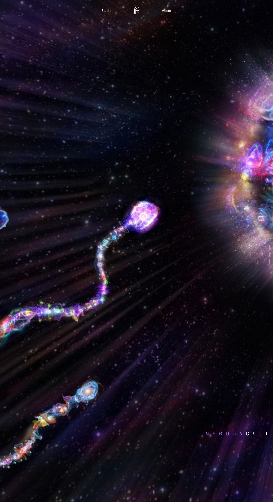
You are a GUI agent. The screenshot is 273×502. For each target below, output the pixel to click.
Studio (106, 10)
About (166, 10)
